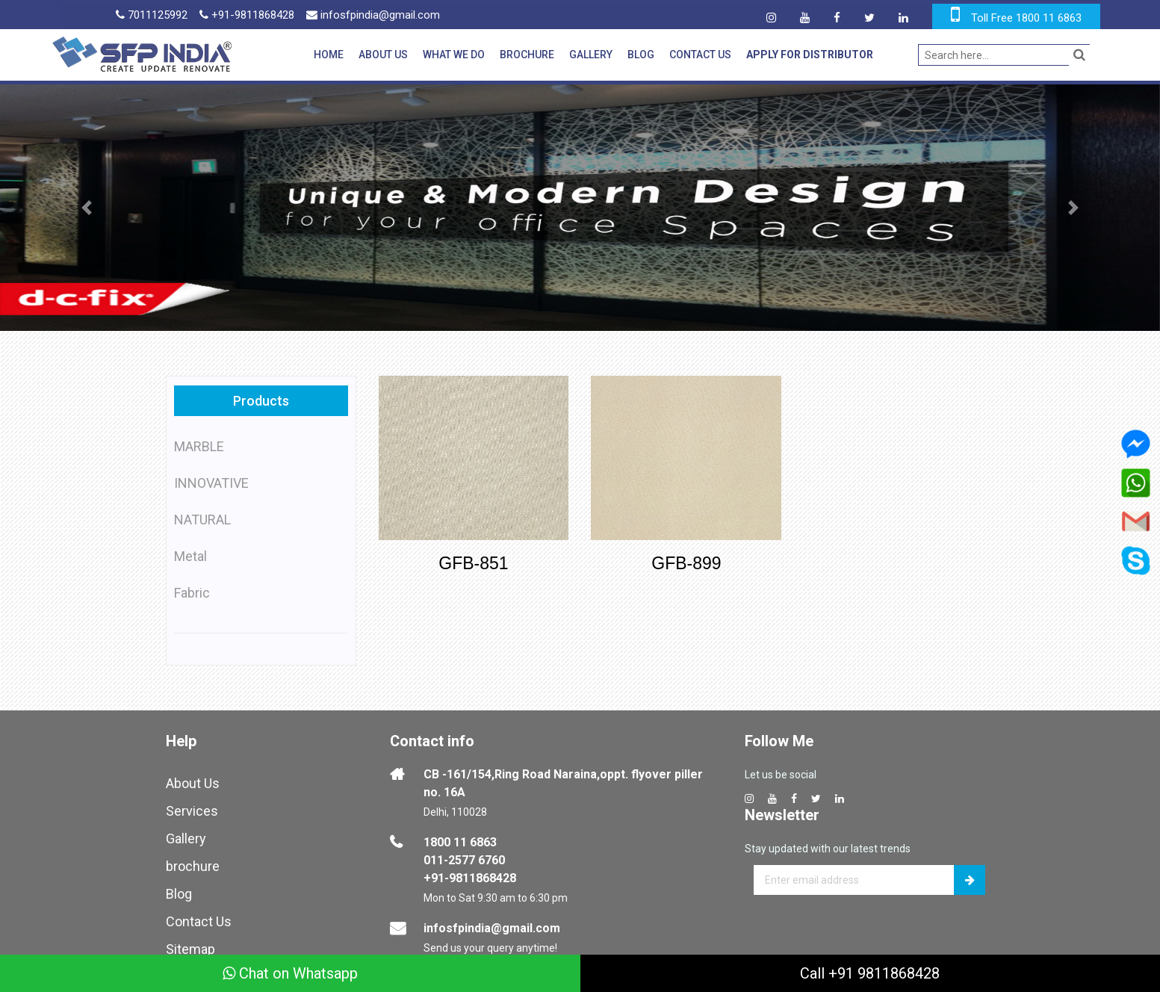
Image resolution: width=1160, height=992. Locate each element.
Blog (640, 55)
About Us (383, 55)
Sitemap (190, 949)
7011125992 (151, 15)
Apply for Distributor (809, 55)
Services (192, 811)
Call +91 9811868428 (870, 973)
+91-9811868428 (246, 15)
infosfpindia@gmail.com (373, 15)
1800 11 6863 (460, 842)
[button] (87, 207)
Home (329, 55)
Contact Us (700, 55)
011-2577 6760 (464, 860)
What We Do (454, 55)
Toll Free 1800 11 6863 (1026, 18)
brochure (193, 866)
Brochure (527, 55)
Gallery (590, 55)
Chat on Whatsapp (290, 973)
